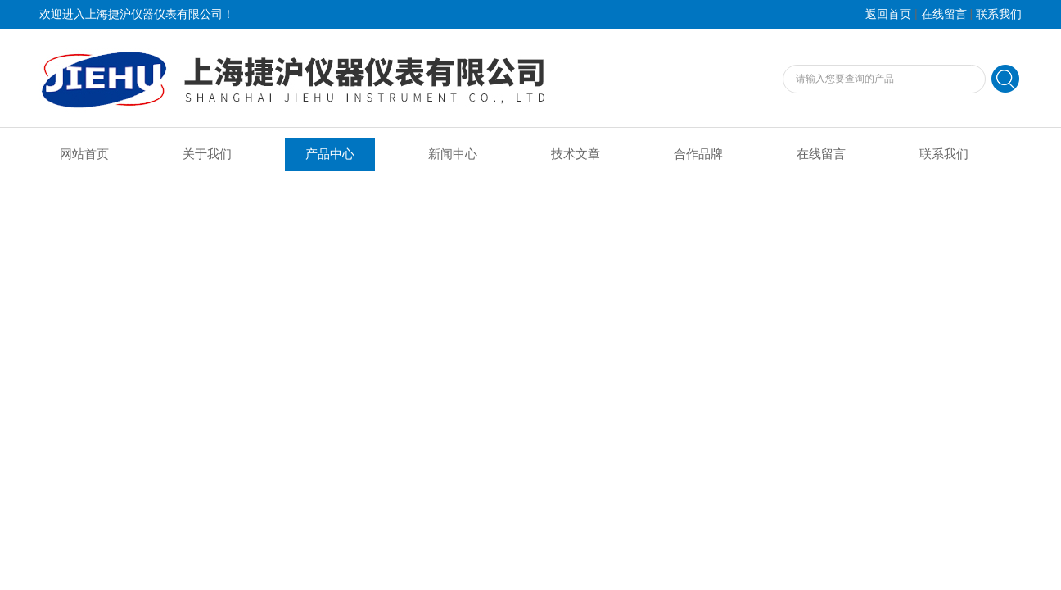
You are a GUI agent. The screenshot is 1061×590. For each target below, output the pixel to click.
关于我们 (207, 154)
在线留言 (944, 14)
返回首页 (888, 14)
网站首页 (84, 154)
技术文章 (575, 154)
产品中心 (329, 154)
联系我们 (999, 14)
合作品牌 (698, 154)
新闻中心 (452, 154)
